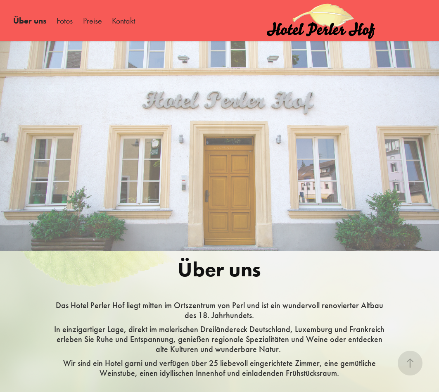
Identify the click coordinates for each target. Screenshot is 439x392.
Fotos (65, 21)
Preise (92, 21)
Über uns (30, 21)
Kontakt (123, 21)
